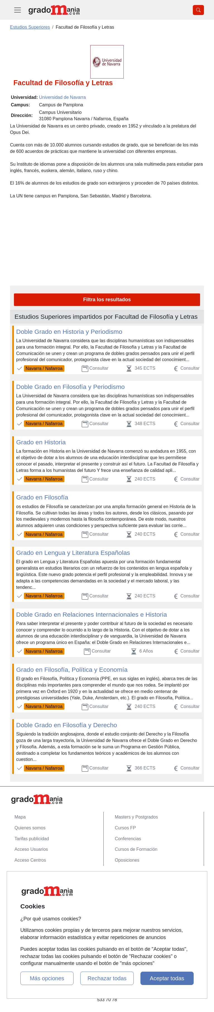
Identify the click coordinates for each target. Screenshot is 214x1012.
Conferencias (128, 838)
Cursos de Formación (136, 849)
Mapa (20, 817)
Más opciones (47, 978)
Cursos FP (125, 827)
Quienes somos (29, 827)
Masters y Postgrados (136, 817)
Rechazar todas (107, 978)
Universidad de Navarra (62, 97)
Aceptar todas (167, 978)
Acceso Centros (30, 860)
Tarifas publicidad (31, 838)
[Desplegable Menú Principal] (17, 10)
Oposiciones (127, 860)
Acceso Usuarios (31, 849)
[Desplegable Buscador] (198, 10)
